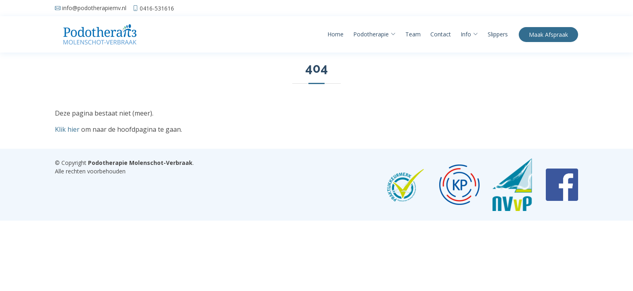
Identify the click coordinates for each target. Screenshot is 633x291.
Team (413, 34)
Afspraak (548, 34)
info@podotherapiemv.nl (94, 8)
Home (335, 34)
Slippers (498, 34)
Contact (440, 34)
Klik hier (67, 129)
